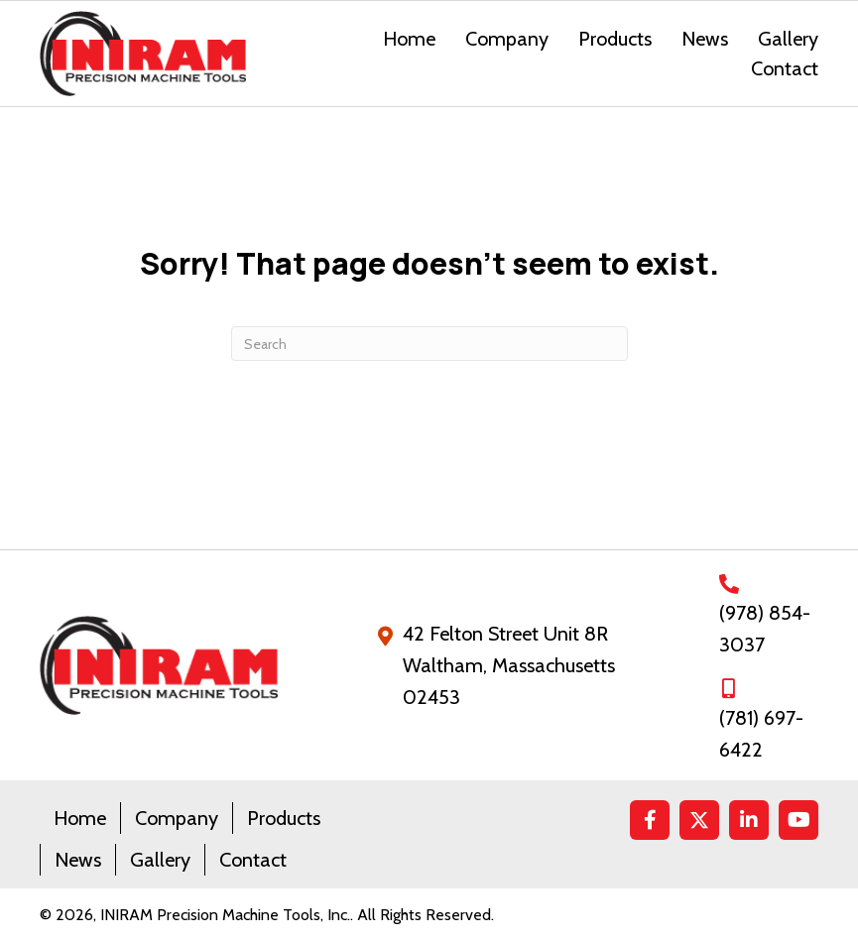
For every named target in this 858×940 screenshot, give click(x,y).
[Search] (429, 343)
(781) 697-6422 (761, 734)
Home (80, 818)
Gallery (160, 860)
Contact (253, 860)
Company (176, 818)
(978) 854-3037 (764, 628)
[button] (650, 820)
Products (283, 818)
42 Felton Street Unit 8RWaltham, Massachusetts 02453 (509, 665)
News (78, 860)
